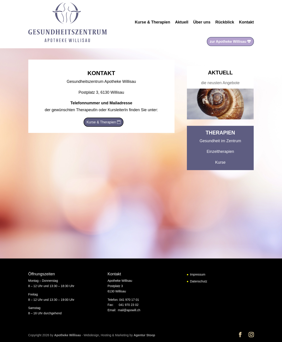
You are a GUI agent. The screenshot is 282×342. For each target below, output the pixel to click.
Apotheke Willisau (68, 335)
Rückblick (224, 22)
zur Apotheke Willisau (228, 41)
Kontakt (246, 22)
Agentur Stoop (144, 335)
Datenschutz (198, 281)
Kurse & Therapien (152, 22)
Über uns (201, 22)
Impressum (197, 274)
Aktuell (181, 22)
